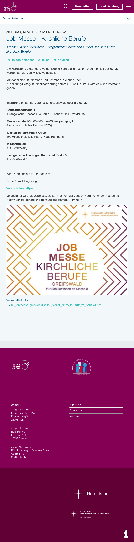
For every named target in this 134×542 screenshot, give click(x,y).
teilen (46, 60)
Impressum (75, 404)
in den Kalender (23, 60)
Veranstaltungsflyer (19, 188)
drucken (63, 60)
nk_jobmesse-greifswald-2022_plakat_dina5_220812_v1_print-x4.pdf (56, 305)
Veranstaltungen (13, 18)
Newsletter (82, 6)
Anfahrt (15, 405)
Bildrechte (75, 416)
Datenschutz (76, 410)
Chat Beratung (109, 6)
